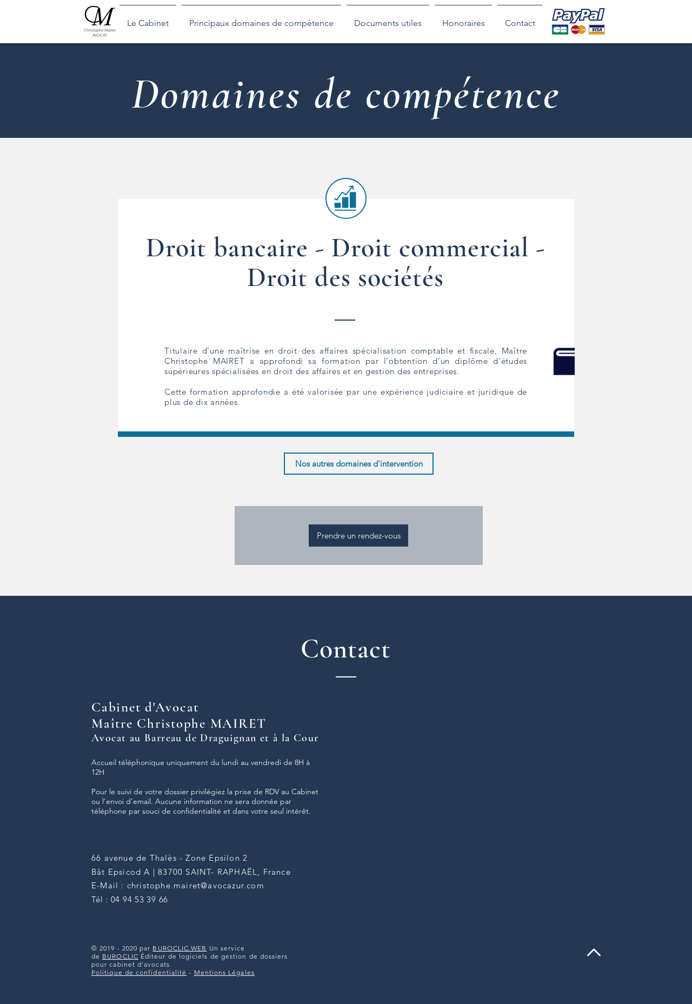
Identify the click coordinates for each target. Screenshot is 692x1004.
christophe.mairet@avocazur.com (195, 885)
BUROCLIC (120, 956)
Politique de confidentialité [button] (139, 972)
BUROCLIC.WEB (179, 948)
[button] (261, 18)
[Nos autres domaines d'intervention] (359, 464)
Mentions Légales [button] (224, 972)
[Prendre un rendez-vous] (358, 535)
